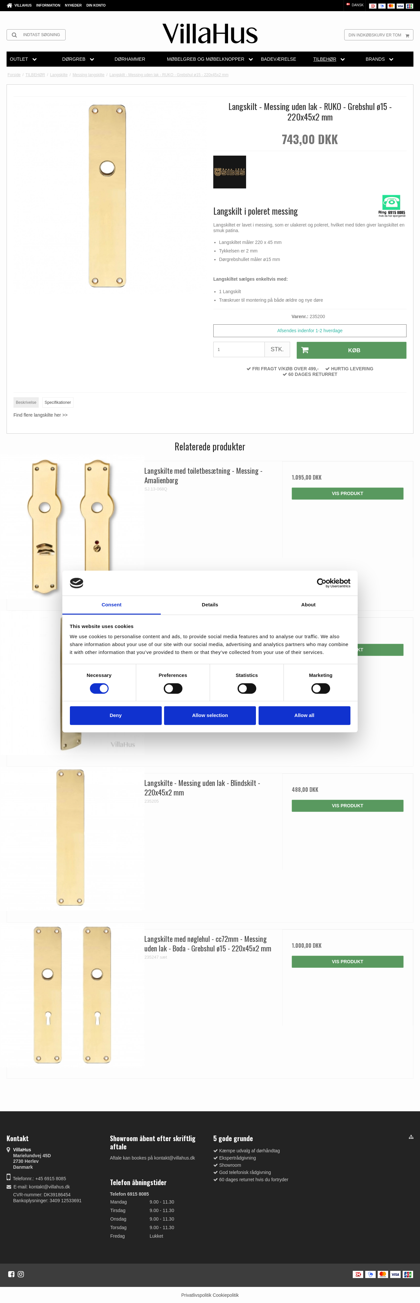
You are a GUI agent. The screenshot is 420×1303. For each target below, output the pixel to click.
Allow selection (210, 715)
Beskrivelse (26, 401)
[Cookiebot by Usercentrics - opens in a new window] (321, 583)
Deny (116, 715)
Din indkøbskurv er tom (380, 35)
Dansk (355, 5)
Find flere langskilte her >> (40, 414)
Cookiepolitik (226, 1294)
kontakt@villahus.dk (49, 1185)
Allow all (304, 715)
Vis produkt (347, 492)
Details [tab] (210, 605)
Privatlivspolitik (196, 1294)
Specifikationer (58, 401)
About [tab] (308, 605)
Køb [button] (328, 350)
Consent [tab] (112, 605)
